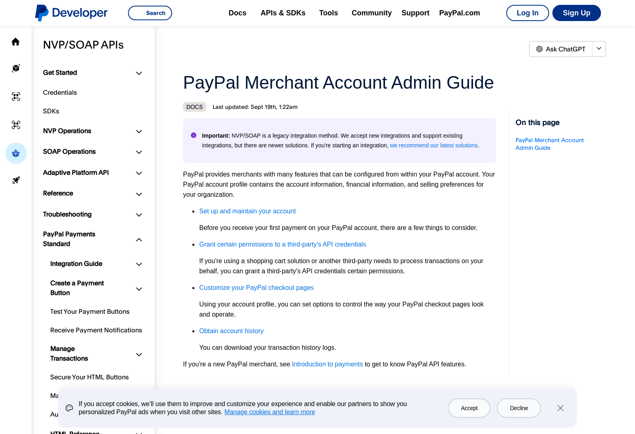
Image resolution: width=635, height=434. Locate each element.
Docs (237, 13)
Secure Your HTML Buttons (89, 377)
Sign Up (576, 13)
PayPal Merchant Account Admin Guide (550, 143)
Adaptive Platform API (76, 172)
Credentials (60, 92)
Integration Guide (76, 264)
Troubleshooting (67, 214)
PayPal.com (459, 13)
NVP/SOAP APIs (83, 44)
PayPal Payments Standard (69, 239)
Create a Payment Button (77, 288)
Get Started (60, 72)
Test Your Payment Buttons (90, 311)
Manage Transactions (69, 353)
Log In (528, 13)
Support (416, 13)
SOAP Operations (69, 151)
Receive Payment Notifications (96, 330)
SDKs (51, 111)
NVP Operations (67, 131)
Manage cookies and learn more (269, 411)
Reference (58, 193)
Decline (519, 408)
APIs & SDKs (282, 13)
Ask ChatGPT (561, 49)
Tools (328, 13)
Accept (469, 408)
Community (372, 13)
